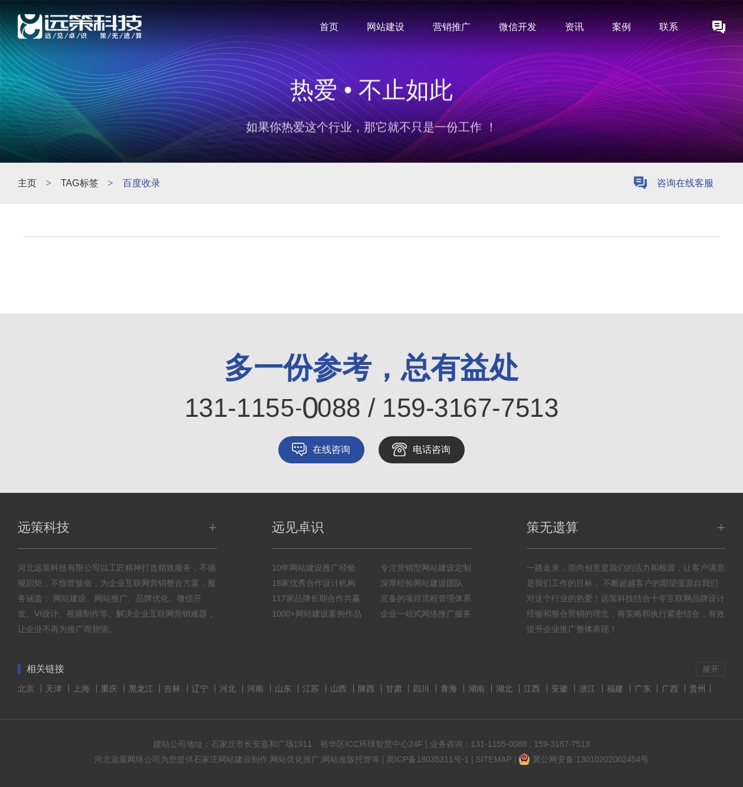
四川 (422, 688)
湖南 (477, 688)
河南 (256, 688)
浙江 (588, 688)
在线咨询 (331, 449)
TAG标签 (79, 183)
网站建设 (386, 27)
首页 (329, 27)
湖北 (505, 688)
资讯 (574, 27)
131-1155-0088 (499, 744)
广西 (671, 688)
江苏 (312, 688)
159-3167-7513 (562, 744)
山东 (284, 688)
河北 (228, 688)
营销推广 (452, 27)
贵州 (697, 688)
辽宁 (201, 688)
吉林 (173, 688)
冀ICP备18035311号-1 (427, 759)
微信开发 (518, 27)
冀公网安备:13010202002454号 (590, 759)
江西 (533, 688)
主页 (27, 183)
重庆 (110, 688)
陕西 (367, 688)
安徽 (560, 688)
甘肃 (395, 688)
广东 (643, 688)
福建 (616, 688)
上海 (82, 688)
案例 (621, 27)
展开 (710, 669)
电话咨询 (432, 449)
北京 (27, 688)
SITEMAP (494, 759)
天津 (54, 688)
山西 (339, 688)
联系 (668, 27)
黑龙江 (142, 688)
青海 (449, 688)
